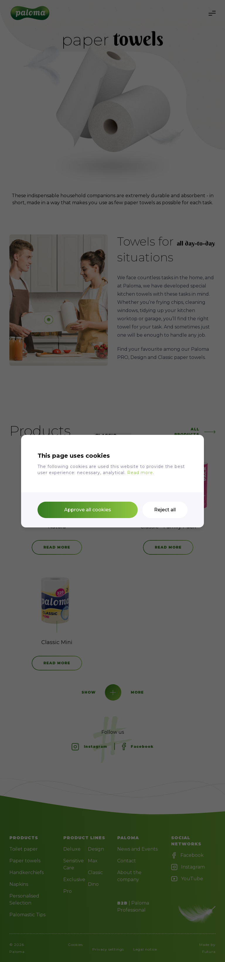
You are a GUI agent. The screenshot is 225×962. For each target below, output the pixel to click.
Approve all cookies (87, 510)
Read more (140, 472)
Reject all (165, 510)
